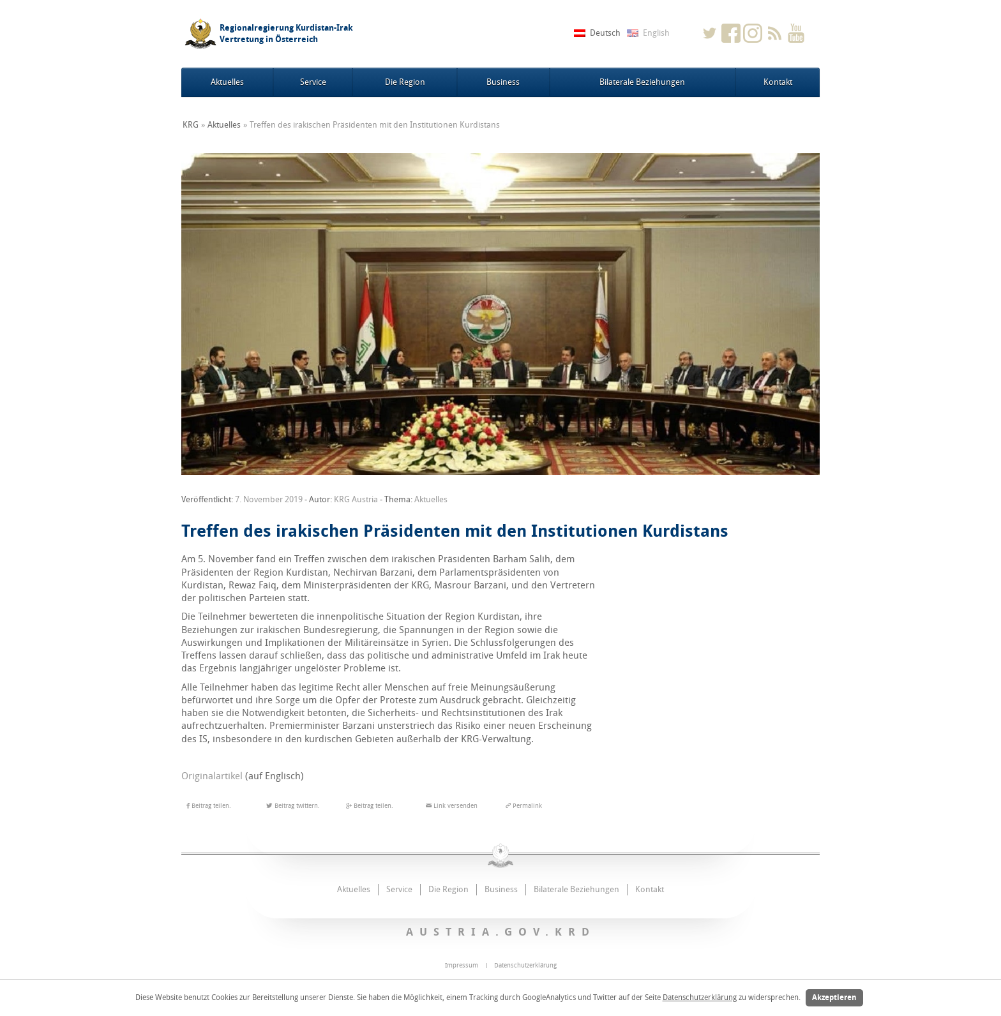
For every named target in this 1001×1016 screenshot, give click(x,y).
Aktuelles (227, 82)
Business (503, 82)
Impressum (461, 965)
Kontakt (778, 82)
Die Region (405, 82)
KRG (191, 125)
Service (313, 82)
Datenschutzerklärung (700, 997)
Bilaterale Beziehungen (642, 82)
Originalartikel (212, 776)
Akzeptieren (834, 997)
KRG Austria (356, 499)
